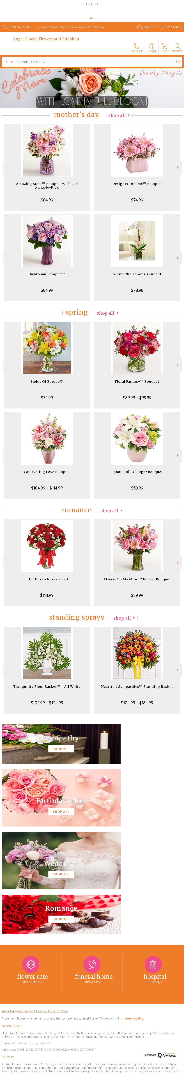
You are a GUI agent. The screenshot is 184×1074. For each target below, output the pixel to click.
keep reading (134, 911)
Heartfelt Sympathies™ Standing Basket (137, 687)
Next (178, 167)
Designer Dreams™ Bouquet (137, 184)
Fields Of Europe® (47, 381)
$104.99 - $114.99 (47, 488)
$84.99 (47, 200)
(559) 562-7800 (19, 27)
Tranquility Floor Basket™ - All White (47, 687)
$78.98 (137, 290)
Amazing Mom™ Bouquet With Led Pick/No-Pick (47, 185)
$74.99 (137, 200)
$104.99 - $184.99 (137, 702)
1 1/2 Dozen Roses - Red (47, 579)
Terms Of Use (100, 1070)
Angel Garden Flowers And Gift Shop (46, 39)
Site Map (169, 1070)
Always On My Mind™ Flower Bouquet (137, 579)
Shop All (117, 115)
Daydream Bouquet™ (47, 274)
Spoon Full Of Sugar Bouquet (137, 472)
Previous (6, 167)
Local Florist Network (146, 1070)
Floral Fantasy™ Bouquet (137, 381)
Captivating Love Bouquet (47, 472)
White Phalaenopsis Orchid (137, 274)
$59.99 (137, 488)
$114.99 (47, 595)
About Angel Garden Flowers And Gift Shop (35, 903)
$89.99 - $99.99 (137, 397)
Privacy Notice (121, 1070)
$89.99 (137, 595)
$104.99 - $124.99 (47, 702)
